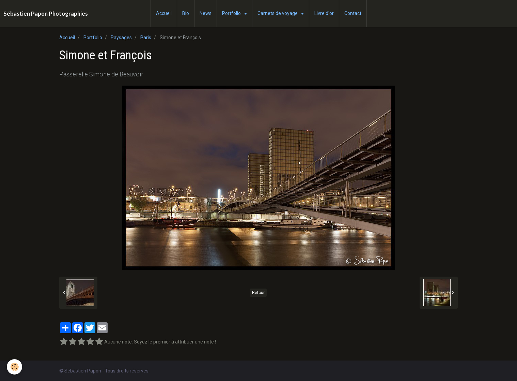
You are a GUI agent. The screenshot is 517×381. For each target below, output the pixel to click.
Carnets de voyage (278, 13)
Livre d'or (324, 13)
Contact (352, 13)
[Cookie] (14, 367)
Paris (145, 37)
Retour (258, 292)
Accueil (164, 13)
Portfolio (232, 13)
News (206, 13)
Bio (185, 13)
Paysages (121, 37)
